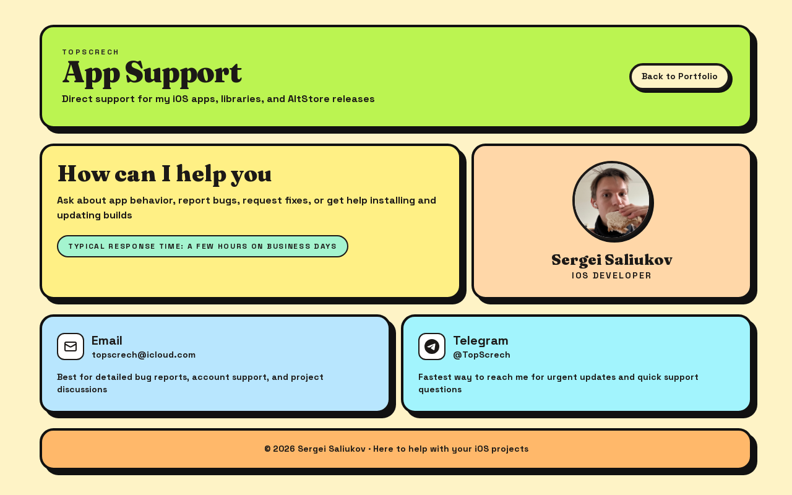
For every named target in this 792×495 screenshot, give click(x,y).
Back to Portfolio (680, 76)
